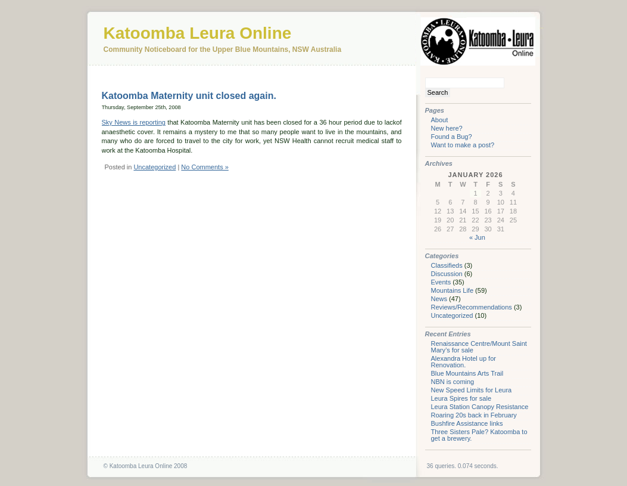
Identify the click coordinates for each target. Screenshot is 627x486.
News (439, 298)
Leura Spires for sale (461, 398)
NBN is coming (453, 381)
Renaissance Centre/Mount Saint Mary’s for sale (479, 347)
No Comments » (204, 167)
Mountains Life (452, 290)
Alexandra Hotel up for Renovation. (463, 362)
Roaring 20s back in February (474, 415)
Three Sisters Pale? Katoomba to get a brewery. (479, 435)
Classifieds (447, 265)
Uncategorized (154, 167)
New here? (447, 128)
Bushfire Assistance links (467, 423)
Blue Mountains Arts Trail (467, 373)
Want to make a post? (463, 144)
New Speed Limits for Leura (471, 390)
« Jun (477, 237)
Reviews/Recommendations (471, 307)
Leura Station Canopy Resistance (480, 406)
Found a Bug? (451, 136)
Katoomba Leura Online (198, 33)
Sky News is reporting (134, 122)
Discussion (447, 273)
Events (441, 282)
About (439, 119)
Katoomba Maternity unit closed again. (189, 96)
